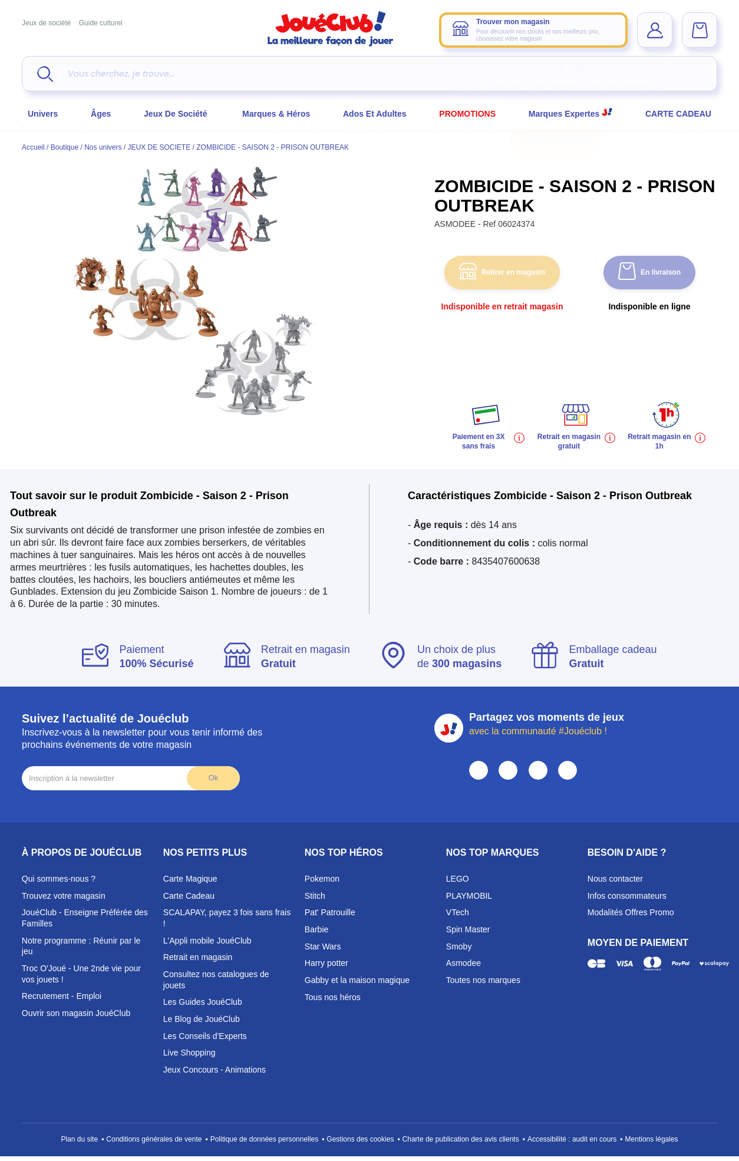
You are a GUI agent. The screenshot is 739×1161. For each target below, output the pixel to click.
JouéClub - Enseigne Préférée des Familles (85, 918)
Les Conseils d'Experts (205, 1036)
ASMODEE (456, 224)
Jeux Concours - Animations (214, 1069)
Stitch (315, 896)
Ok (213, 777)
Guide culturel (101, 23)
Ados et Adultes (375, 113)
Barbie (316, 929)
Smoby (459, 946)
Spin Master (468, 929)
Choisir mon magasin (556, 141)
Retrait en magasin (198, 957)
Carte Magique (190, 878)
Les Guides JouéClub (202, 1002)
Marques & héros (276, 113)
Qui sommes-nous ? (58, 878)
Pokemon (322, 878)
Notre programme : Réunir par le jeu (81, 946)
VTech (457, 912)
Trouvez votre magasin (63, 896)
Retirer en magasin (502, 272)
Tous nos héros (333, 997)
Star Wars (323, 946)
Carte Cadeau (189, 896)
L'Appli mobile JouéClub (207, 940)
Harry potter (326, 963)
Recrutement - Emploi (61, 996)
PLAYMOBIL (469, 896)
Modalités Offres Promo (631, 912)
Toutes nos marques (483, 980)
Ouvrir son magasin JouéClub (76, 1013)
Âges (101, 113)
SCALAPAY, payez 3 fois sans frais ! (227, 918)
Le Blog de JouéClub (201, 1019)
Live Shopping (189, 1052)
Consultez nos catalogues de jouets (216, 979)
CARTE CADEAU (678, 113)
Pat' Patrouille (330, 912)
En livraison (649, 272)
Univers (43, 113)
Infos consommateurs (627, 896)
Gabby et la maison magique (357, 980)
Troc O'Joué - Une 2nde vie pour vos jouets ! (81, 974)
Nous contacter (615, 878)
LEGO (457, 878)
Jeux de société (46, 23)
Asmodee (463, 963)
